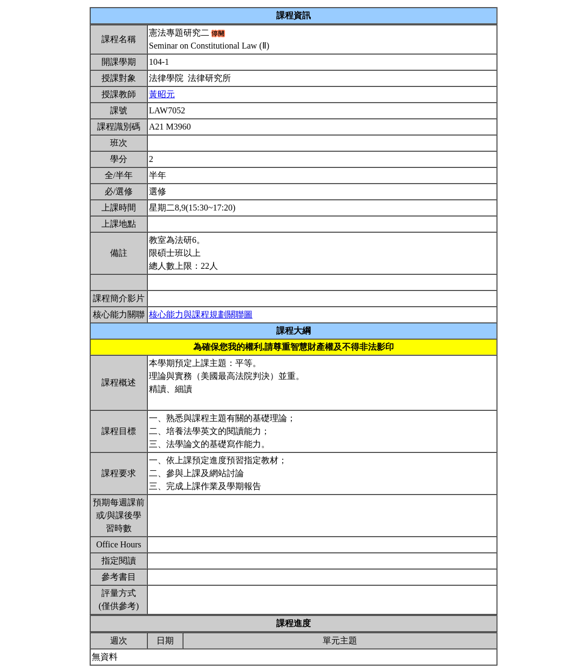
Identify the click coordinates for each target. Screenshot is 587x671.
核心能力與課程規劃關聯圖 (200, 314)
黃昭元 (162, 94)
